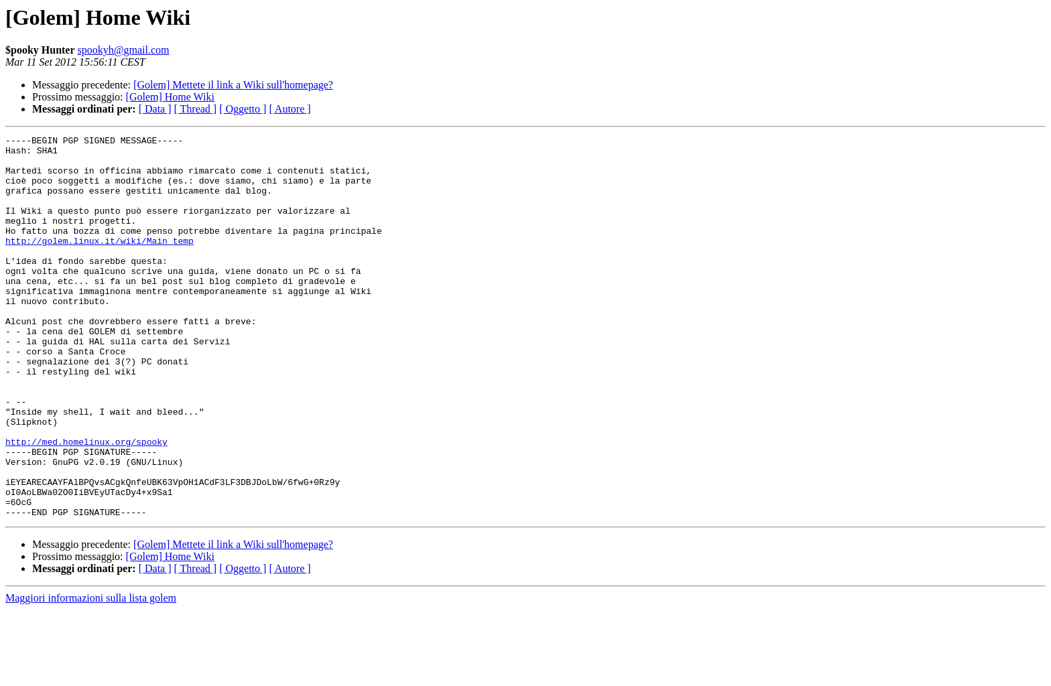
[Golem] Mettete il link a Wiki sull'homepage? (233, 84)
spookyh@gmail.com (124, 50)
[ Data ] (155, 109)
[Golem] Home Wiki (170, 96)
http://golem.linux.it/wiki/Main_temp (99, 263)
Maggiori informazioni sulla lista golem (90, 674)
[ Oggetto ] (242, 109)
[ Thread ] (195, 109)
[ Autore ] (289, 109)
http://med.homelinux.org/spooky (86, 504)
